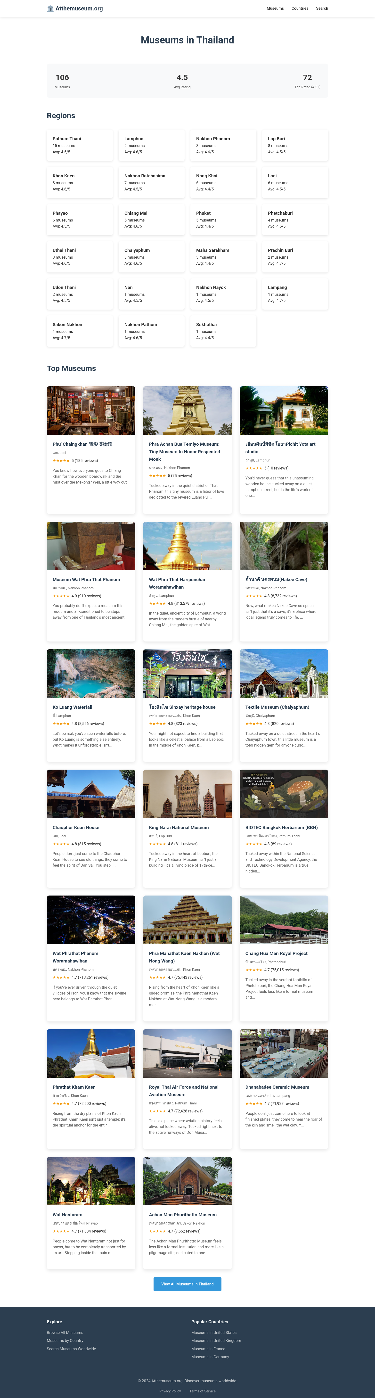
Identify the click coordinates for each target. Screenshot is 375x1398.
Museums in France (208, 1349)
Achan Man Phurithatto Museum (183, 1214)
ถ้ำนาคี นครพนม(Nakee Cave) (276, 579)
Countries (300, 8)
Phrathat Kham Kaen (74, 1087)
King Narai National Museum (179, 827)
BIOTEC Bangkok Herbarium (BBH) (281, 827)
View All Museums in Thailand (187, 1284)
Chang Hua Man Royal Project (276, 953)
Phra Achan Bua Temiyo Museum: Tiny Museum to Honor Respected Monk (184, 451)
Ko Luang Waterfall (72, 707)
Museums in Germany (210, 1357)
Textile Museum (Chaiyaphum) (277, 707)
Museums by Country (65, 1340)
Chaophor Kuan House (76, 827)
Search (322, 8)
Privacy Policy (170, 1391)
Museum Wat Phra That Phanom (86, 579)
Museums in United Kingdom (216, 1340)
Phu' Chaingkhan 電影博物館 (82, 444)
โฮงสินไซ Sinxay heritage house (182, 707)
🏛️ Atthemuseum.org (75, 8)
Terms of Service (202, 1391)
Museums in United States (214, 1332)
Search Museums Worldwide (71, 1349)
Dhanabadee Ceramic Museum (277, 1087)
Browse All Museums (65, 1332)
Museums (275, 8)
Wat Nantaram (67, 1214)
